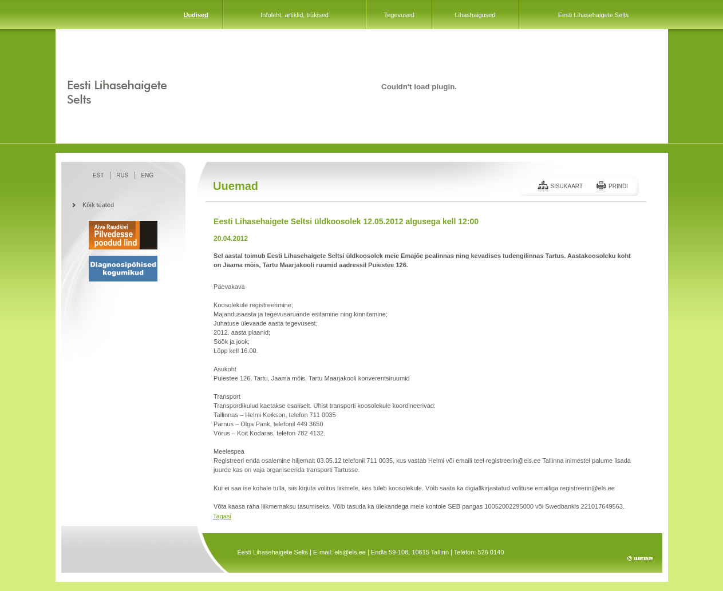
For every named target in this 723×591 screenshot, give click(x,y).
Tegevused (399, 14)
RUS (122, 175)
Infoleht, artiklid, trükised (294, 14)
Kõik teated (98, 204)
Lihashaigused (475, 14)
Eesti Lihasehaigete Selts (593, 14)
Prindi (618, 186)
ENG (147, 175)
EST (98, 175)
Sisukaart (566, 186)
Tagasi (222, 516)
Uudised (195, 14)
